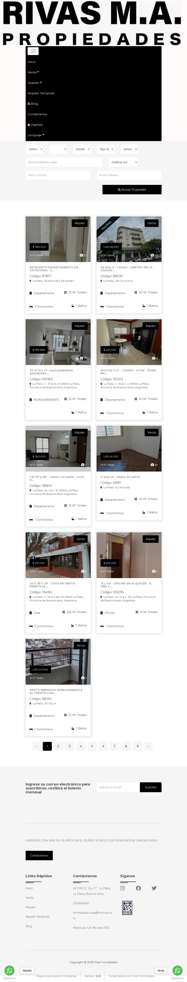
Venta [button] (32, 72)
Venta (30, 898)
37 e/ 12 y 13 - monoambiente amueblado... (51, 374)
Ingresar (35, 124)
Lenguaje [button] (35, 135)
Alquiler (31, 907)
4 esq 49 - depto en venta (120, 479)
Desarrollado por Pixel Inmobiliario (132, 976)
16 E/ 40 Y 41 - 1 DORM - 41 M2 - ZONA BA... (128, 374)
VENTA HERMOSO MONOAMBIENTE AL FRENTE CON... (56, 694)
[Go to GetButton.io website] (9, 978)
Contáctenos (37, 114)
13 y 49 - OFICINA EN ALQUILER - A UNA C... (125, 588)
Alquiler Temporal (41, 93)
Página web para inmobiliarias (56, 976)
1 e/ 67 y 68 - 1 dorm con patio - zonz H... (57, 481)
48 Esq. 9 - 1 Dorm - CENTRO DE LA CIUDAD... (126, 271)
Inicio (32, 62)
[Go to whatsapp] (9, 970)
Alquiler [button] (33, 83)
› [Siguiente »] (148, 746)
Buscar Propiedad (132, 189)
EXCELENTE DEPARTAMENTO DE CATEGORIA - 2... (54, 271)
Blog (33, 104)
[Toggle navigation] (33, 51)
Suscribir (150, 787)
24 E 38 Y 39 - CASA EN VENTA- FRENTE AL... (53, 588)
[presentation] (126, 800)
